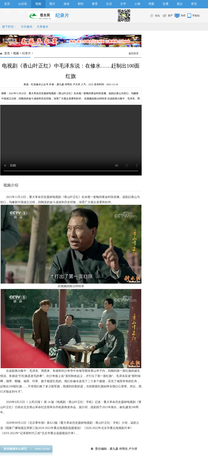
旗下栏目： (9, 26)
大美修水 (42, 26)
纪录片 (26, 53)
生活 (109, 3)
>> (71, 140)
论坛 (157, 15)
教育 (95, 3)
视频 (38, 3)
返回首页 (134, 53)
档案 (151, 3)
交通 (165, 3)
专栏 (21, 11)
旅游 (66, 3)
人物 (137, 3)
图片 (52, 3)
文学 (123, 3)
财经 (81, 3)
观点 (180, 3)
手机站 (196, 15)
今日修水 (26, 26)
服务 (7, 11)
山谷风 (22, 3)
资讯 (194, 3)
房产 (170, 15)
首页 (7, 3)
